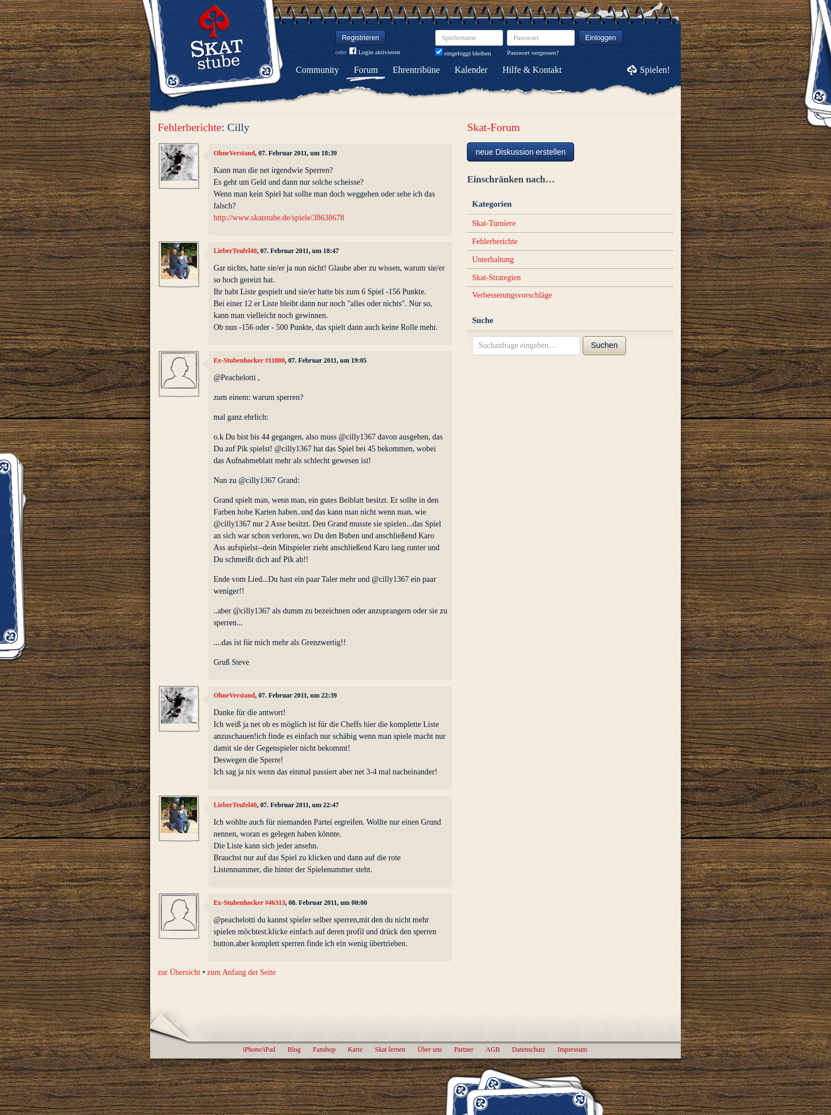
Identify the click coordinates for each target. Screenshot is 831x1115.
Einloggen (600, 38)
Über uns (429, 1049)
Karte (355, 1049)
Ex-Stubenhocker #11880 (249, 360)
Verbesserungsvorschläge (512, 295)
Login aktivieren (374, 52)
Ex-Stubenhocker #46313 (249, 903)
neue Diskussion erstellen (520, 151)
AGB (493, 1049)
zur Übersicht (179, 972)
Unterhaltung (493, 259)
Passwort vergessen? (533, 52)
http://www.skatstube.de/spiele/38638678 (278, 218)
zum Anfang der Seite (241, 972)
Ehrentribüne (416, 70)
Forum (366, 70)
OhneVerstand (234, 153)
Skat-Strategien (496, 277)
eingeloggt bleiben (463, 53)
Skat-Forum (493, 127)
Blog (293, 1049)
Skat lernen (390, 1049)
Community (317, 70)
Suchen (604, 345)
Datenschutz (528, 1049)
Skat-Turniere (493, 223)
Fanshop (324, 1049)
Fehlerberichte (189, 127)
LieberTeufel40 (235, 251)
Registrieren (360, 38)
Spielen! (655, 70)
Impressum (572, 1049)
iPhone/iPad (259, 1049)
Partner (463, 1049)
